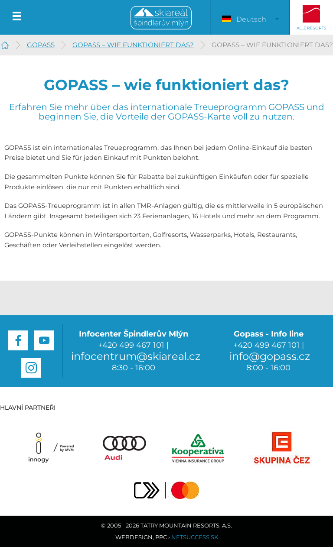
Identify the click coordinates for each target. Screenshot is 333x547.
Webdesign (134, 537)
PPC (161, 537)
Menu (17, 17)
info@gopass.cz (269, 356)
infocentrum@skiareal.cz (135, 356)
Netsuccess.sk (194, 537)
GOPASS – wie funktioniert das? (133, 45)
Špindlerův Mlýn (161, 18)
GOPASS (41, 45)
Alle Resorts (311, 28)
